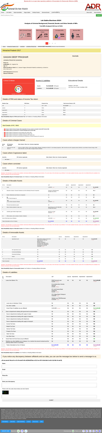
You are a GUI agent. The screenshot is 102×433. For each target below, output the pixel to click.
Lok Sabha (8, 12)
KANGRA (22, 46)
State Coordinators (20, 421)
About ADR (89, 12)
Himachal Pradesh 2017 (12, 46)
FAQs (41, 421)
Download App (67, 431)
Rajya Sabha (27, 12)
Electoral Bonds (45, 12)
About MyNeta (97, 12)
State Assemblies (18, 12)
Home (2, 12)
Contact (28, 421)
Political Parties (36, 12)
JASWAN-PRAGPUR (31, 46)
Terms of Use (35, 421)
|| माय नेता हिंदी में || (56, 12)
